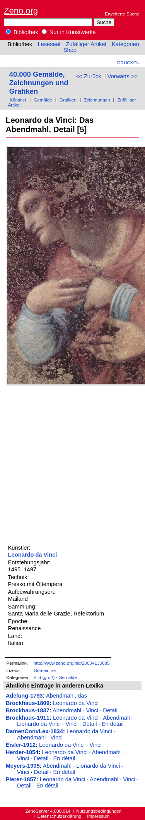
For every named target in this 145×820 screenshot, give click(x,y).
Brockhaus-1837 (27, 710)
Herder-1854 (22, 752)
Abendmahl (67, 710)
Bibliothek (22, 32)
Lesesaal (49, 44)
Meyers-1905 (23, 766)
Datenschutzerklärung (59, 815)
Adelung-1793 (24, 696)
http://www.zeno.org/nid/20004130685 (72, 662)
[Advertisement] (72, 463)
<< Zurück (88, 76)
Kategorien (125, 44)
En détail (113, 724)
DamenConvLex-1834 (34, 731)
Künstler (18, 99)
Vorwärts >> (122, 76)
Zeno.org (21, 10)
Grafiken (68, 99)
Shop (70, 50)
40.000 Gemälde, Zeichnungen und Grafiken (38, 82)
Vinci (92, 710)
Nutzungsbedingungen (98, 810)
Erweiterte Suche (122, 13)
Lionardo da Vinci (39, 724)
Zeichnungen (97, 99)
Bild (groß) (44, 677)
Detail (110, 710)
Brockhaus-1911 (27, 718)
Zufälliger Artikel (86, 44)
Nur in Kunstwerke (69, 32)
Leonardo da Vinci (32, 555)
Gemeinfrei (45, 670)
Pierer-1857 (21, 779)
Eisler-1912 (21, 745)
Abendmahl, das (66, 696)
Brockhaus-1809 (27, 703)
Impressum (98, 815)
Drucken (128, 62)
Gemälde (43, 99)
